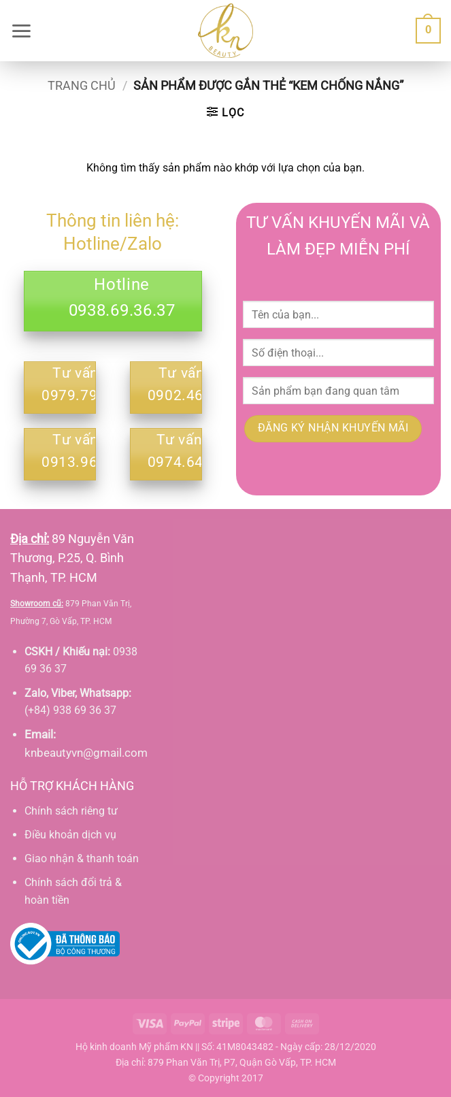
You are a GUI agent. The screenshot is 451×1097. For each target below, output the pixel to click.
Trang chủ (82, 85)
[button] (21, 31)
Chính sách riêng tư (71, 810)
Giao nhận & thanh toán (81, 858)
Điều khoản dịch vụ (70, 834)
